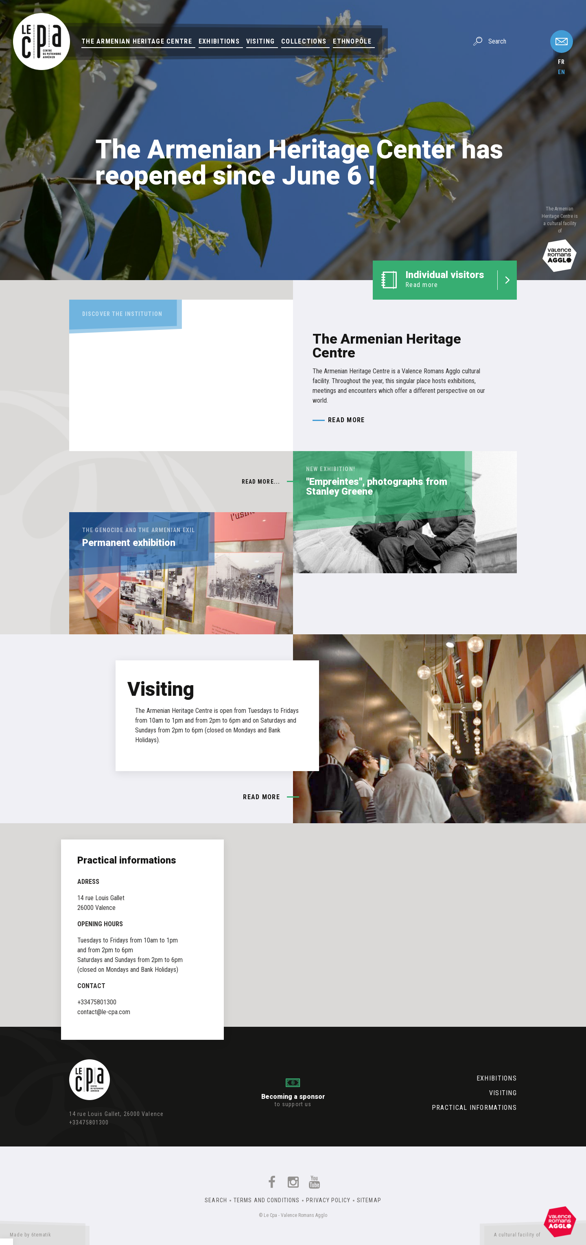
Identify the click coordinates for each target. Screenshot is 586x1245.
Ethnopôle (352, 41)
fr (561, 62)
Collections (303, 41)
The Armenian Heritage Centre (136, 41)
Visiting (260, 41)
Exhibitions (219, 41)
